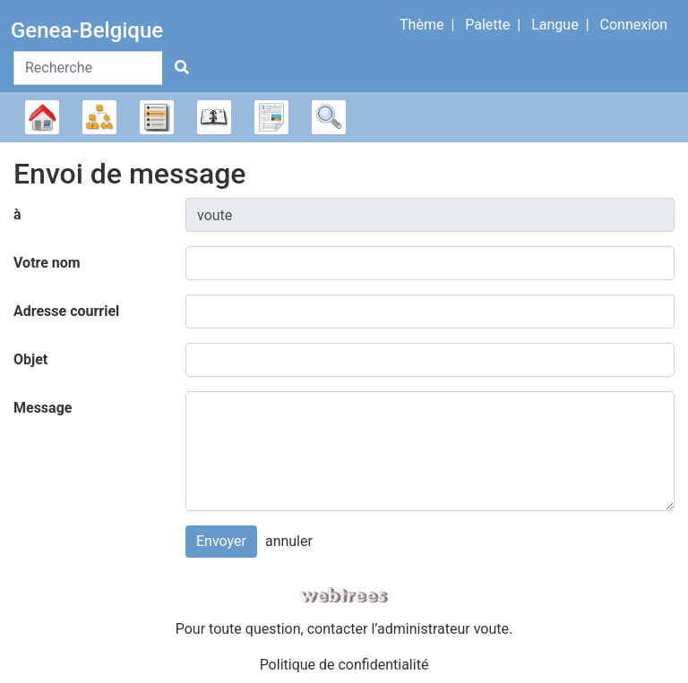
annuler (289, 541)
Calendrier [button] (214, 117)
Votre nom (47, 262)
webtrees (344, 595)
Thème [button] (421, 24)
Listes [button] (157, 117)
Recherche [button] (329, 117)
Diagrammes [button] (99, 117)
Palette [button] (487, 24)
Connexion (633, 24)
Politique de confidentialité (344, 664)
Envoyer (221, 541)
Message (42, 407)
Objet (30, 359)
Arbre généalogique (42, 117)
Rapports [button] (271, 117)
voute (491, 628)
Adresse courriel (66, 311)
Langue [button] (554, 24)
